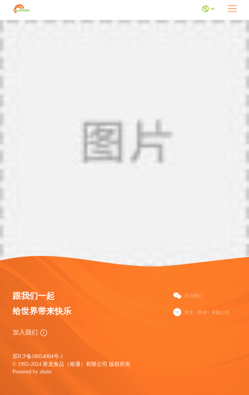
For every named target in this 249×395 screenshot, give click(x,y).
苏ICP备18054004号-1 (38, 356)
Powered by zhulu (32, 372)
